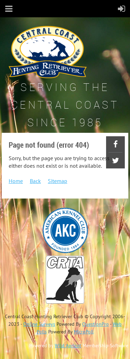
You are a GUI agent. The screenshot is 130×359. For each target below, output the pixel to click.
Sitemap (57, 180)
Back (35, 180)
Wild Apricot (68, 345)
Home (16, 180)
